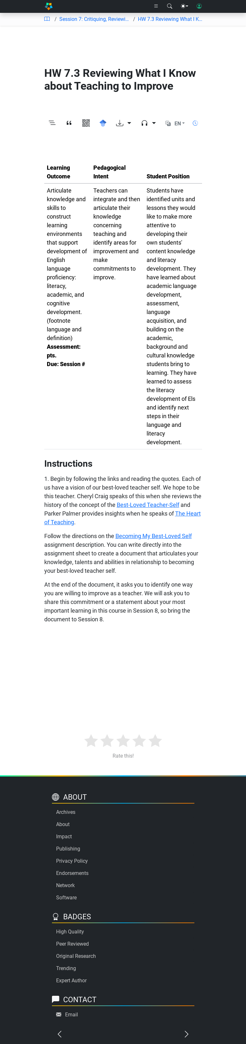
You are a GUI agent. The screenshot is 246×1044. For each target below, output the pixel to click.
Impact (64, 836)
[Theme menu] (184, 6)
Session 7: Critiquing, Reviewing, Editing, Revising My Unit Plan (95, 19)
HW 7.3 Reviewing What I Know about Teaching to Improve (171, 19)
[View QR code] (86, 123)
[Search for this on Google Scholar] (103, 123)
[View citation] (69, 123)
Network (65, 885)
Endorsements (72, 873)
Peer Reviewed (72, 944)
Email (71, 1015)
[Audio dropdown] (148, 123)
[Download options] (123, 123)
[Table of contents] (47, 19)
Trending (66, 968)
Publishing (68, 849)
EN (177, 124)
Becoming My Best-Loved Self (153, 536)
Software (66, 898)
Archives (65, 812)
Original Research (76, 956)
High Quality (70, 932)
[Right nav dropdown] (156, 6)
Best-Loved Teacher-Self (148, 504)
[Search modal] (169, 6)
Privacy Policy (72, 861)
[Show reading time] (195, 123)
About (63, 824)
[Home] (48, 6)
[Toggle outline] (52, 123)
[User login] (199, 6)
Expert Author (71, 980)
